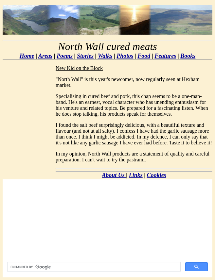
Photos (124, 56)
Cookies (156, 175)
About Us (114, 175)
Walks (105, 56)
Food (143, 56)
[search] (93, 267)
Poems (65, 56)
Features (165, 56)
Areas (45, 56)
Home (27, 56)
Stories (85, 56)
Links (136, 175)
